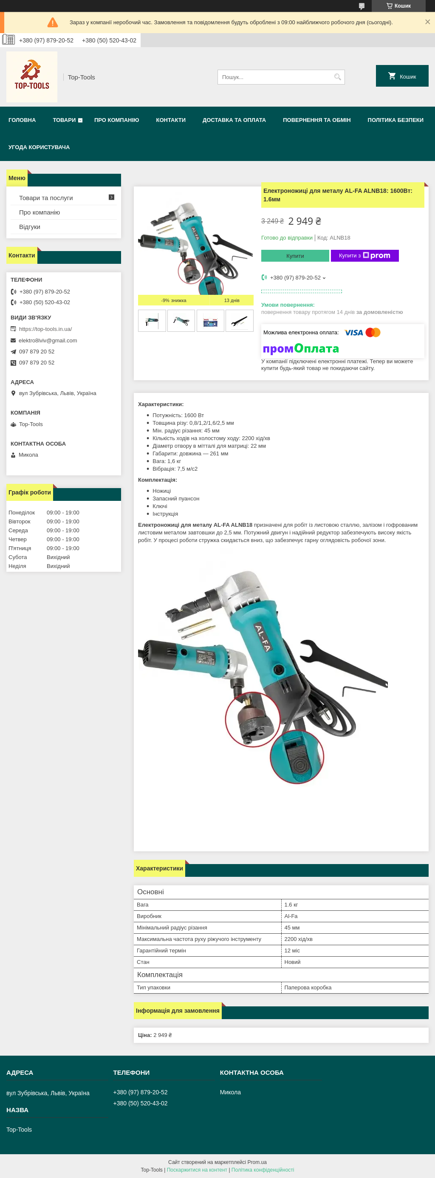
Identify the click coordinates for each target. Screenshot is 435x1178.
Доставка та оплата (234, 120)
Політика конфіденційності (263, 1170)
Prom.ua (257, 1162)
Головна (22, 120)
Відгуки (29, 226)
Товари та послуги (46, 197)
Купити (295, 256)
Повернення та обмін (316, 120)
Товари (64, 120)
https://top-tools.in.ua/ (45, 329)
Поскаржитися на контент (197, 1170)
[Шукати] (337, 77)
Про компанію (116, 120)
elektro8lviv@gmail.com (48, 340)
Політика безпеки (396, 120)
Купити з (364, 256)
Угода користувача (39, 147)
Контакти (171, 120)
